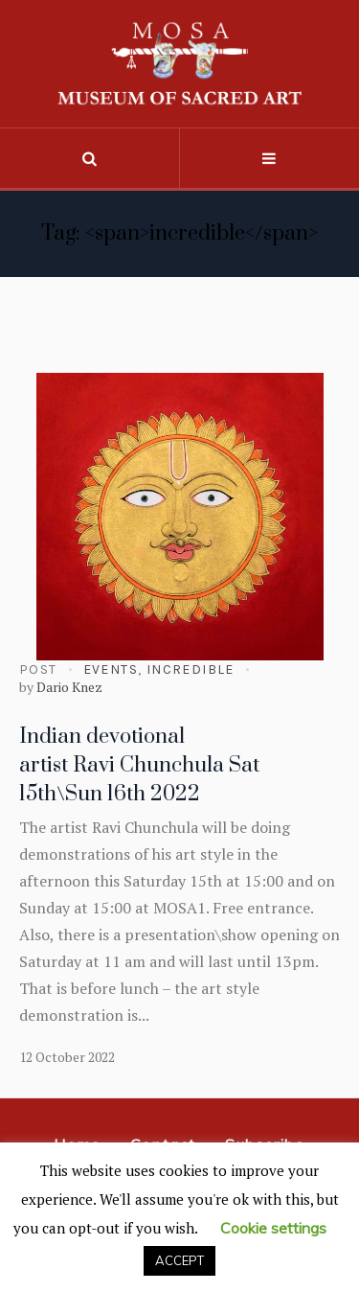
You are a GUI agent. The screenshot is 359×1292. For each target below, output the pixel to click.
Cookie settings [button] (273, 1227)
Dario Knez (69, 687)
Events (110, 669)
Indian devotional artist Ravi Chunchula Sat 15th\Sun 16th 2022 (139, 765)
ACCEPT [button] (179, 1260)
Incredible (190, 669)
